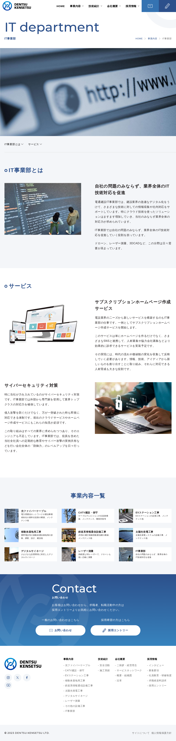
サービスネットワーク (129, 670)
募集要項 (154, 670)
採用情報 (131, 6)
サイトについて (141, 733)
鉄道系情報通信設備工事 (79, 685)
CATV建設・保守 (75, 670)
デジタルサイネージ (76, 695)
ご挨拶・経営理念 (127, 665)
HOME (61, 6)
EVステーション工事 (77, 675)
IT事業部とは (12, 144)
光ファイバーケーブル (77, 665)
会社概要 (112, 6)
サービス (33, 144)
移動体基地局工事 (75, 680)
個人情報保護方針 (161, 733)
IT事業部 (70, 711)
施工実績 (105, 670)
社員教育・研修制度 (160, 675)
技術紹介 (94, 6)
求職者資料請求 (158, 680)
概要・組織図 (124, 675)
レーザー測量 (72, 700)
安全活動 (105, 665)
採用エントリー (158, 685)
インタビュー (156, 665)
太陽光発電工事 (74, 690)
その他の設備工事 (75, 706)
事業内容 (75, 6)
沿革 (119, 680)
